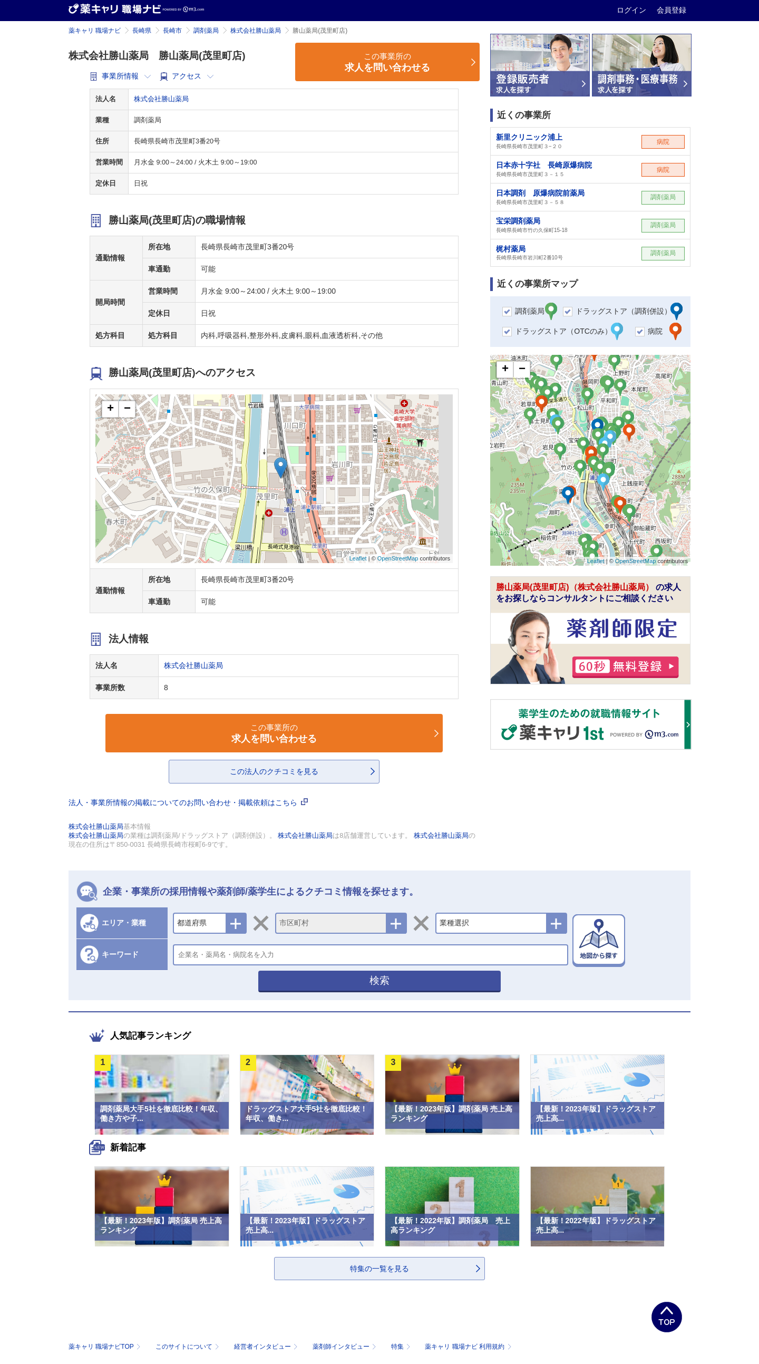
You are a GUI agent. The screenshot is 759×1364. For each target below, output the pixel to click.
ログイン (632, 10)
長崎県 (141, 30)
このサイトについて (188, 1346)
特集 (402, 1346)
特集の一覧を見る (379, 1268)
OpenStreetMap (398, 558)
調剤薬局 (206, 30)
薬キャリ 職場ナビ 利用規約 (468, 1346)
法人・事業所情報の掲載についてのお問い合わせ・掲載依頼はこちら (188, 802)
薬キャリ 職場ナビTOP (106, 1346)
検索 (379, 980)
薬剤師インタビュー (345, 1346)
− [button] (127, 409)
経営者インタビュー (267, 1346)
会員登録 (671, 10)
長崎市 (172, 30)
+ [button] (110, 409)
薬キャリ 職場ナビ (95, 30)
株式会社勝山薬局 (255, 30)
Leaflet (358, 558)
